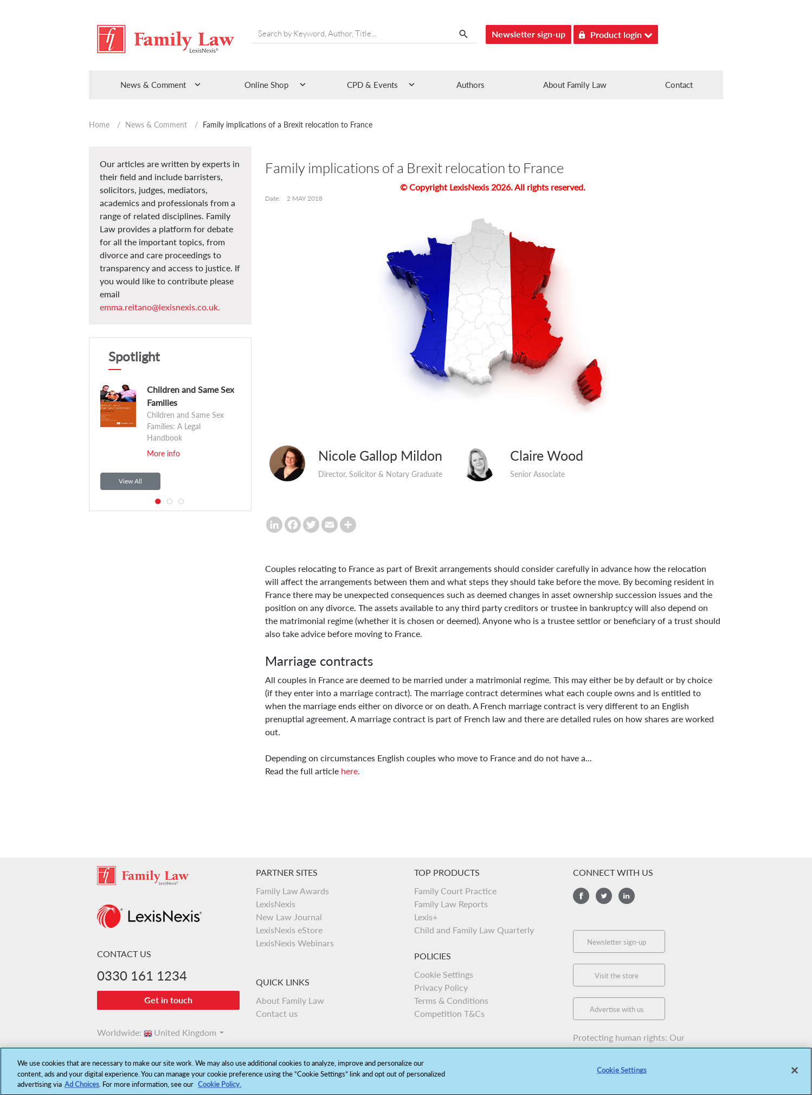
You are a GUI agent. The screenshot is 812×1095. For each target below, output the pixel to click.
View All (130, 481)
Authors (470, 85)
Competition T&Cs (449, 1013)
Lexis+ (425, 917)
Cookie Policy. (219, 1089)
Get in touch (168, 1000)
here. (350, 771)
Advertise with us (617, 1009)
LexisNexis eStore (289, 930)
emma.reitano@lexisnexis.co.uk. (160, 307)
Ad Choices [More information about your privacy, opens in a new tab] (82, 1089)
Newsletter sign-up (528, 34)
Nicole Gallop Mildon (380, 455)
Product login (616, 33)
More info (163, 453)
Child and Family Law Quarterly (474, 930)
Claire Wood (546, 455)
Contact (679, 85)
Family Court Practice (455, 891)
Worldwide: (114, 1032)
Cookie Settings (443, 974)
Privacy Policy (441, 987)
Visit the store (617, 975)
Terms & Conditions (451, 1000)
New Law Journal (289, 917)
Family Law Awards (292, 891)
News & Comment (156, 124)
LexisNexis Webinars (295, 943)
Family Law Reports (451, 904)
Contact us (277, 1013)
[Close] (795, 1075)
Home (99, 124)
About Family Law (575, 85)
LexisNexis (275, 904)
